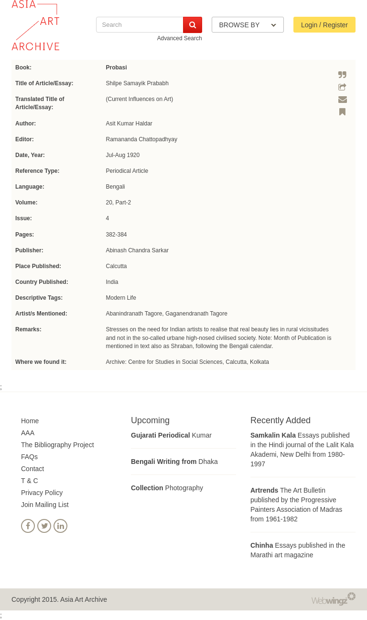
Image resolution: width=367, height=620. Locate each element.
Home (30, 421)
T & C (29, 481)
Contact (32, 469)
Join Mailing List (45, 504)
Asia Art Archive (83, 599)
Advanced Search (179, 38)
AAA (27, 433)
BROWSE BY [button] (247, 25)
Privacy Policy (42, 492)
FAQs (29, 457)
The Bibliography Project (57, 445)
